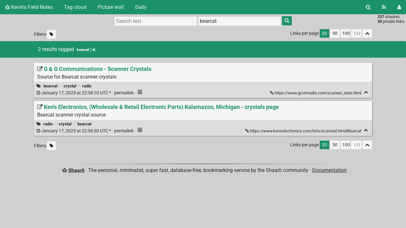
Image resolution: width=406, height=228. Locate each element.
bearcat (50, 86)
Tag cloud (75, 7)
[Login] (399, 7)
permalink (85, 93)
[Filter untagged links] (51, 34)
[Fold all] (367, 33)
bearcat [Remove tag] (86, 50)
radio (86, 86)
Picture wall (111, 7)
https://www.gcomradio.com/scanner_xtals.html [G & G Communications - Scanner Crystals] (316, 93)
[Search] (368, 7)
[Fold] (366, 92)
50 (334, 33)
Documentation (329, 170)
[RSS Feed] (384, 7)
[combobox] (239, 21)
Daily (141, 7)
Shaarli (76, 170)
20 (324, 33)
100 (346, 33)
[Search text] (156, 21)
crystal (69, 86)
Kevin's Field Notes (29, 7)
